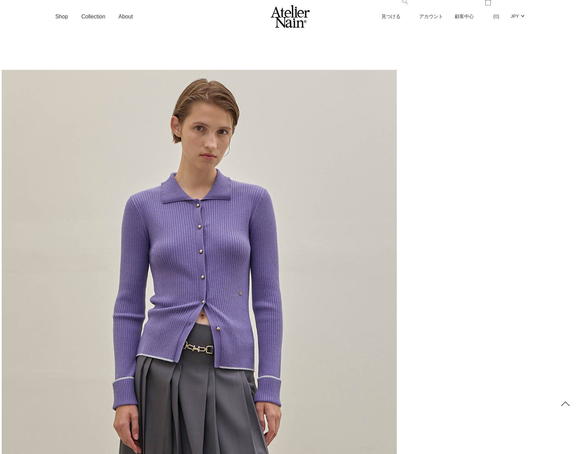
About (126, 16)
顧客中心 (464, 16)
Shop (61, 16)
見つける (394, 9)
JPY (515, 16)
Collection (93, 16)
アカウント (431, 16)
